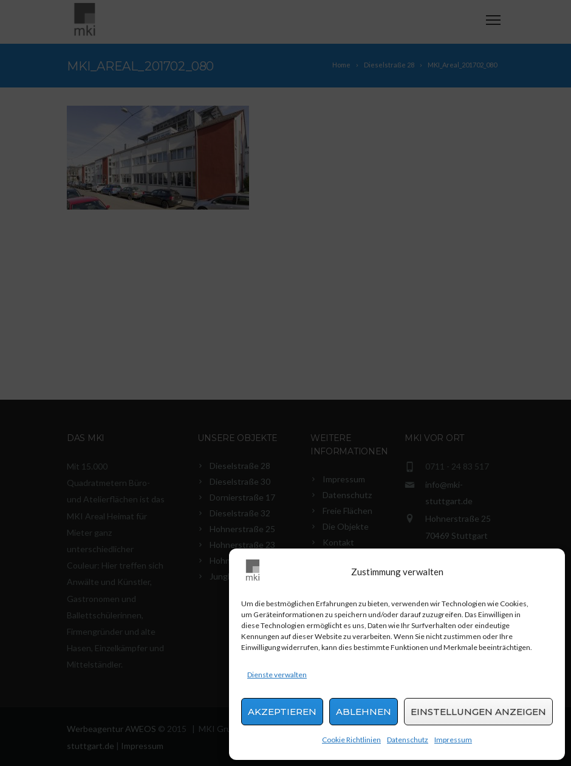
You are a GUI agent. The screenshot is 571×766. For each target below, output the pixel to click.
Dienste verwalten (277, 674)
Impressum (453, 739)
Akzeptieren (282, 711)
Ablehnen (363, 711)
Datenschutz (407, 739)
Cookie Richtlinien (351, 739)
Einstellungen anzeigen (478, 711)
